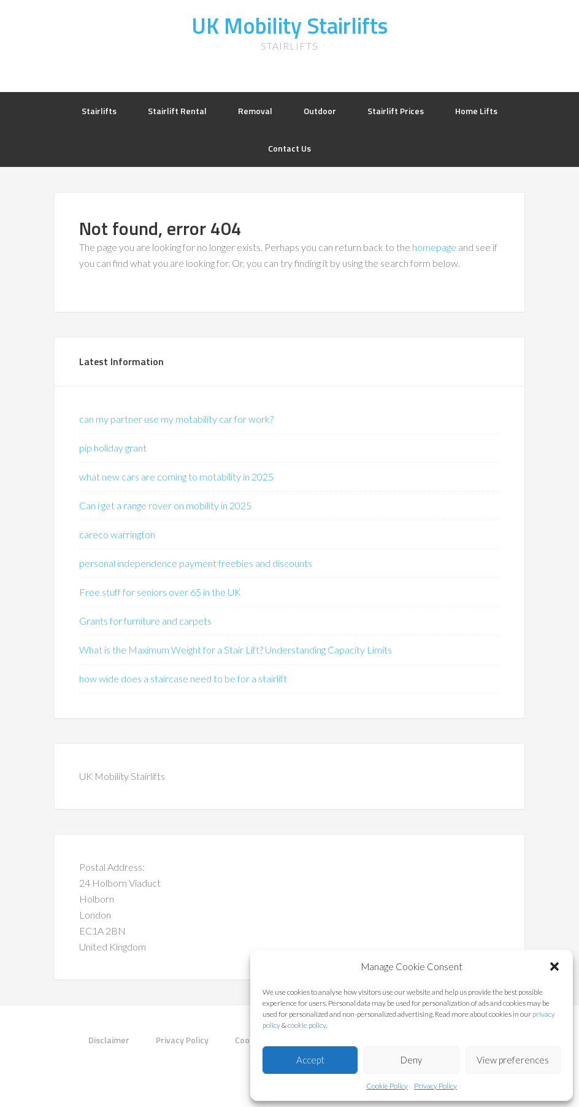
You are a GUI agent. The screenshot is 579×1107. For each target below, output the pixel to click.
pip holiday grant (113, 447)
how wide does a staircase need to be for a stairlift (183, 678)
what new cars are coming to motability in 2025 (176, 476)
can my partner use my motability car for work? (176, 419)
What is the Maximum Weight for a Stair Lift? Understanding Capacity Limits (235, 649)
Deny (411, 1059)
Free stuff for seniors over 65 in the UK (160, 592)
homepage (434, 247)
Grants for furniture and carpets (145, 621)
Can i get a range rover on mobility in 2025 (165, 505)
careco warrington (117, 534)
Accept (310, 1059)
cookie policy (307, 1025)
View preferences (513, 1059)
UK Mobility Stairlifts (289, 25)
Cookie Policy (387, 1085)
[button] (554, 966)
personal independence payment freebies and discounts (195, 563)
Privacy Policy (435, 1085)
